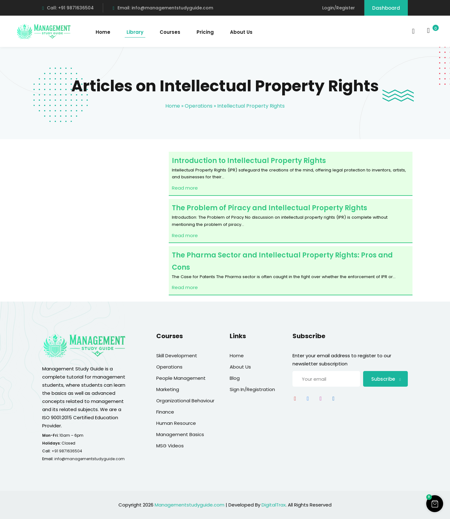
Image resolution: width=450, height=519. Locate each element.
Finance (165, 412)
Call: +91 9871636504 (68, 8)
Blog (235, 378)
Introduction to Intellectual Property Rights (249, 160)
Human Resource (176, 423)
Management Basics (180, 434)
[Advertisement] (100, 229)
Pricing (205, 32)
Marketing (167, 389)
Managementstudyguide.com (189, 504)
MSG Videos (170, 445)
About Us (241, 32)
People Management (181, 378)
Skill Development (176, 355)
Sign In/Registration (252, 389)
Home (103, 32)
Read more (185, 188)
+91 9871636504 (67, 451)
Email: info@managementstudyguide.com (162, 8)
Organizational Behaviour (185, 400)
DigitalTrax (274, 504)
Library (135, 32)
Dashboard (386, 8)
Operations (198, 105)
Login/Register (338, 8)
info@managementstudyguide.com (89, 458)
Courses (170, 32)
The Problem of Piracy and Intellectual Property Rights (269, 208)
